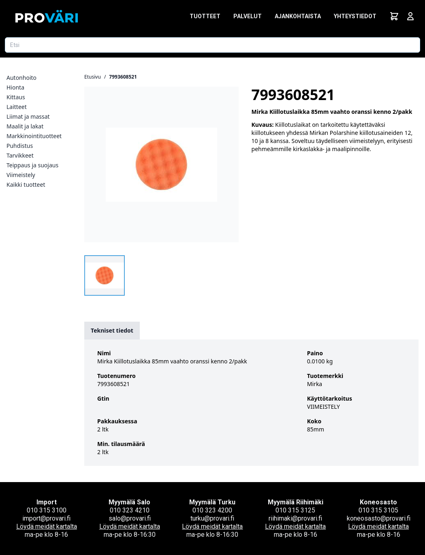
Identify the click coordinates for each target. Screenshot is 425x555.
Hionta (15, 87)
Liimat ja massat (28, 116)
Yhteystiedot (355, 16)
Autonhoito (21, 77)
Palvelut (247, 16)
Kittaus (15, 97)
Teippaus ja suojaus (32, 165)
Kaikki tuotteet (25, 184)
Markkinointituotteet (34, 136)
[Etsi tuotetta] (212, 45)
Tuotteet (205, 16)
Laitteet (16, 107)
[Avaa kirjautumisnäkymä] (410, 16)
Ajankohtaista (298, 16)
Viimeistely (20, 175)
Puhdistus (19, 145)
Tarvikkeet (20, 155)
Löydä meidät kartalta (46, 526)
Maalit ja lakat (24, 126)
